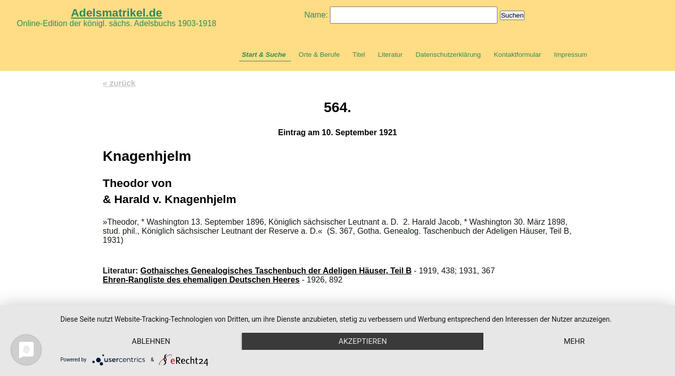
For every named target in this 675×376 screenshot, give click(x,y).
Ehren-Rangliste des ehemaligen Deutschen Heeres (201, 279)
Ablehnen (151, 341)
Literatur (390, 54)
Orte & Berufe (319, 54)
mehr (574, 341)
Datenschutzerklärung (448, 54)
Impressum (570, 54)
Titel (359, 54)
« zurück (119, 83)
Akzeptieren (363, 341)
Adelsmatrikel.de (116, 12)
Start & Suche (264, 54)
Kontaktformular (517, 54)
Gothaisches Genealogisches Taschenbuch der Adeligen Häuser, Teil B (275, 270)
